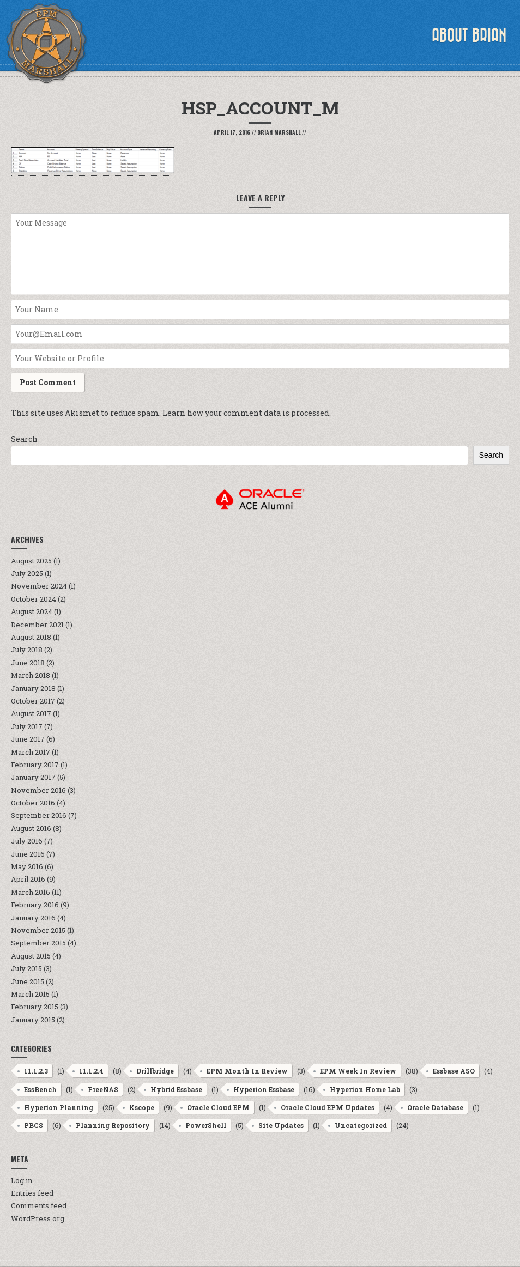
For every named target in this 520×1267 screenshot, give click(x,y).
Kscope (141, 1107)
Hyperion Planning (58, 1107)
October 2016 (33, 803)
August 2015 (31, 956)
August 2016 (31, 828)
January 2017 (33, 777)
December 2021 (37, 624)
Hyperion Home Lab (365, 1089)
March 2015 (30, 994)
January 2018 (33, 688)
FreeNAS (103, 1089)
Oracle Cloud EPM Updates (327, 1107)
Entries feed (32, 1193)
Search (24, 439)
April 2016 (28, 879)
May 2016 (27, 866)
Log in (21, 1180)
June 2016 (28, 854)
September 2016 (38, 815)
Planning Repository (113, 1125)
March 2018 (30, 675)
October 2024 (33, 599)
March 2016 (30, 892)
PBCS (33, 1125)
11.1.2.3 (36, 1070)
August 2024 (31, 611)
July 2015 (26, 968)
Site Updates (281, 1125)
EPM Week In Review (358, 1070)
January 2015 (33, 1019)
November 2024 (39, 586)
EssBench (40, 1089)
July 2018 (27, 649)
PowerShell (205, 1125)
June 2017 (28, 739)
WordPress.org (37, 1218)
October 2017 (33, 701)
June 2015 (27, 981)
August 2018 (31, 637)
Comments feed (38, 1205)
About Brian (469, 35)
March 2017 (30, 752)
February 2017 (35, 764)
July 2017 (27, 726)
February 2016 (35, 905)
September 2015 (38, 943)
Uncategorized (361, 1125)
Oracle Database (435, 1107)
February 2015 (34, 1006)
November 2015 (38, 930)
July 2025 (27, 573)
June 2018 (28, 663)
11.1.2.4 (91, 1070)
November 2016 (38, 790)
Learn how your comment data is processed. (246, 413)
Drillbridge (155, 1070)
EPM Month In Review (247, 1070)
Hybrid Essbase (176, 1089)
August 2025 (31, 561)
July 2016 (27, 841)
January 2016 (33, 918)
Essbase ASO (454, 1070)
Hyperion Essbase (263, 1089)
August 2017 (31, 713)
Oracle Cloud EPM (218, 1107)
